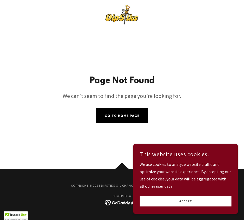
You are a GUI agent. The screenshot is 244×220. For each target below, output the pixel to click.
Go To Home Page (122, 115)
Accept (185, 201)
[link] (122, 14)
